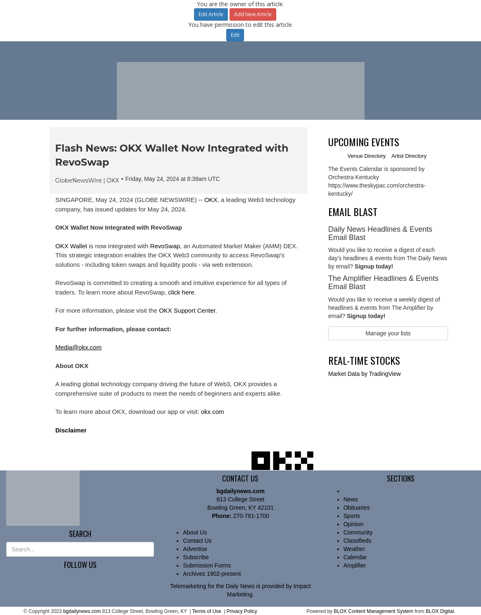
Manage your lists (388, 333)
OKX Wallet (71, 245)
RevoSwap (165, 245)
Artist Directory (409, 156)
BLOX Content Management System (373, 611)
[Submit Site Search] (148, 549)
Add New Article (253, 14)
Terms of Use (206, 611)
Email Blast (352, 211)
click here (181, 292)
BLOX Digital (440, 611)
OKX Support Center (187, 310)
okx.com (212, 411)
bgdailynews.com (82, 611)
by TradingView (364, 373)
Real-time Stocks (364, 360)
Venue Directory (367, 156)
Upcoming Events (363, 141)
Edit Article (211, 14)
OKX (211, 199)
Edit (235, 34)
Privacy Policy (242, 611)
